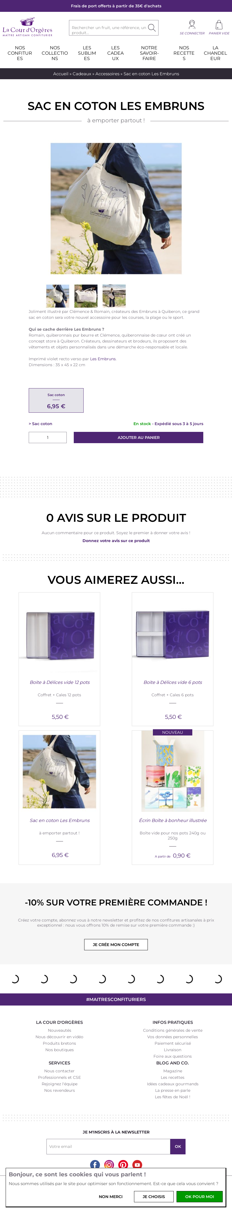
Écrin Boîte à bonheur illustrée (173, 820)
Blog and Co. (172, 1063)
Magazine (172, 1070)
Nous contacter (59, 1070)
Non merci (110, 1196)
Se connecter (192, 33)
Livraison (172, 1049)
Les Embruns (103, 358)
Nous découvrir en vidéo (59, 1036)
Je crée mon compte (116, 944)
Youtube (137, 1165)
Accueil (60, 73)
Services (59, 1063)
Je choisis (154, 1196)
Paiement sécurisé (173, 1043)
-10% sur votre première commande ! (116, 902)
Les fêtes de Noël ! (172, 1096)
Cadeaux (82, 73)
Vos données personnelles (172, 1036)
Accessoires (107, 73)
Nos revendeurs (59, 1090)
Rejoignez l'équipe (59, 1083)
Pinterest (123, 1165)
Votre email (60, 1146)
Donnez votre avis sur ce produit (116, 540)
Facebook (95, 1165)
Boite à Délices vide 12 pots (60, 682)
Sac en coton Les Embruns (60, 820)
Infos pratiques (173, 1022)
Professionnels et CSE (59, 1077)
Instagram (109, 1165)
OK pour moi (199, 1196)
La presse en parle (172, 1090)
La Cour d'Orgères (59, 1022)
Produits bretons (59, 1043)
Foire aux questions (172, 1056)
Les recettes (172, 1077)
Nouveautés (59, 1030)
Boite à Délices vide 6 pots (172, 682)
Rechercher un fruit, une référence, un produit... (109, 30)
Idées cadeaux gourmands (172, 1083)
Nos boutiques (59, 1049)
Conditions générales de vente (172, 1030)
